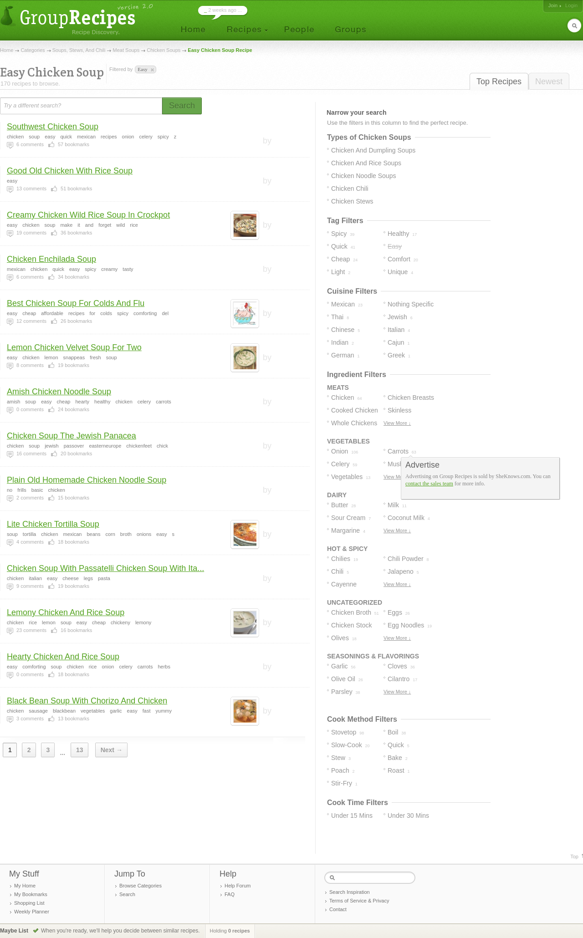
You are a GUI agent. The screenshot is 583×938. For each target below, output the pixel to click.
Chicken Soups (163, 50)
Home (6, 50)
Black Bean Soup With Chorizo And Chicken (87, 700)
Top (574, 856)
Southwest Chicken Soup (52, 126)
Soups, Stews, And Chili (79, 50)
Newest (549, 81)
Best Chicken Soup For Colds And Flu (75, 303)
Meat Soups (126, 50)
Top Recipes (499, 81)
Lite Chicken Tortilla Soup (53, 524)
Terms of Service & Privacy (359, 900)
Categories (32, 50)
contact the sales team (429, 483)
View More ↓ (397, 423)
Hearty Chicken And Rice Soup (63, 656)
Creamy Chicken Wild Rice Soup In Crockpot (88, 214)
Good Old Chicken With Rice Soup (70, 170)
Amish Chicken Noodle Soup (59, 391)
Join (552, 5)
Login (571, 5)
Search (127, 894)
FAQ (230, 894)
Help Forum (238, 885)
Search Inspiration (349, 892)
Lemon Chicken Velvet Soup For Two (74, 347)
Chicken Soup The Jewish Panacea (71, 435)
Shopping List (29, 903)
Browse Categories (140, 885)
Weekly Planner (31, 911)
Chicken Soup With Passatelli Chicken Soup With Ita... (105, 568)
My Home (25, 885)
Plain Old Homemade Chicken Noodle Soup (86, 479)
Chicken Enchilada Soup (51, 259)
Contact (338, 909)
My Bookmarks (30, 894)
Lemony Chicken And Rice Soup (65, 612)
